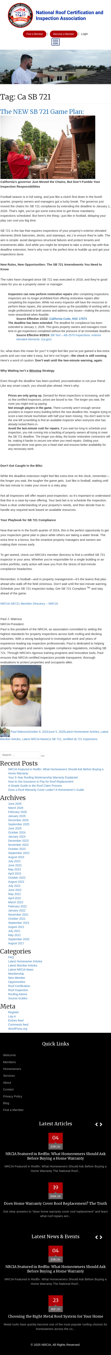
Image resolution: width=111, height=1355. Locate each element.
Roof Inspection (18, 990)
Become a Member (63, 34)
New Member (16, 977)
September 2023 (18, 853)
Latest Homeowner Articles (82, 731)
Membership (16, 973)
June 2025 (14, 828)
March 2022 (15, 902)
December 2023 (18, 840)
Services (9, 1075)
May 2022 (14, 894)
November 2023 (18, 844)
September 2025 (18, 824)
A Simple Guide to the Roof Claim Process (35, 785)
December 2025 (18, 820)
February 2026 (17, 812)
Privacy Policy (12, 1096)
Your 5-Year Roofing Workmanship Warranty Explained (43, 777)
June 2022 (14, 890)
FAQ (11, 957)
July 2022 (14, 885)
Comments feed (18, 1024)
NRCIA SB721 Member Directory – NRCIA (29, 603)
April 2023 (14, 873)
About (7, 1082)
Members (9, 1062)
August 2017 (16, 943)
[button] (96, 1124)
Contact (8, 1089)
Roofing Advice (17, 994)
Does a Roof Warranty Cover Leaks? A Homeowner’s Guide (46, 789)
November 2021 (18, 914)
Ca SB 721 (54, 739)
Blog (6, 1103)
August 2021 (16, 927)
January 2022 (17, 910)
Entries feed (16, 1020)
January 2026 (17, 816)
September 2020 (18, 939)
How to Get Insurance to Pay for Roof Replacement (40, 781)
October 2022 (17, 877)
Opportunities (16, 982)
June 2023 (14, 865)
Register (13, 1012)
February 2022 (17, 906)
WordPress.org (17, 1028)
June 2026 (14, 803)
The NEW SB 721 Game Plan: (42, 112)
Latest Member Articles (22, 965)
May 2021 (14, 935)
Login (84, 34)
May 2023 (14, 869)
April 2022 (14, 898)
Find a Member (34, 34)
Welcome (9, 1055)
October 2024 (17, 832)
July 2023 (14, 861)
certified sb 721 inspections (80, 739)
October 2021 (17, 918)
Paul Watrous (19, 731)
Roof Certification (19, 986)
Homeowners (12, 1069)
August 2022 (16, 881)
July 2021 (14, 931)
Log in (12, 1016)
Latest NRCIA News (34, 739)
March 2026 (15, 807)
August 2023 (16, 857)
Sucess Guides (17, 998)
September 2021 (18, 922)
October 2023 (17, 849)
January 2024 (17, 836)
